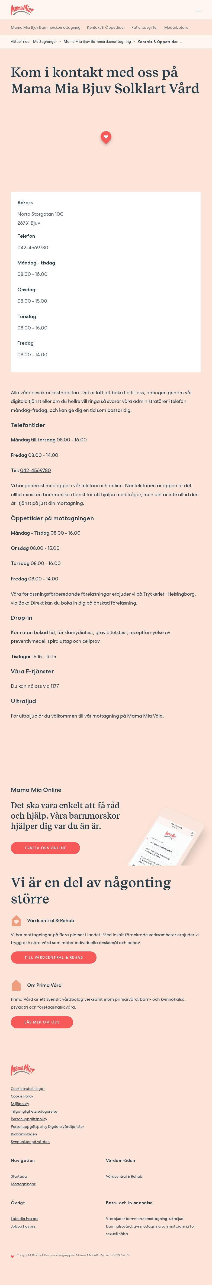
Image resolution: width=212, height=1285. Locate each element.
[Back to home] (22, 9)
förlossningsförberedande (51, 594)
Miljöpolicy (20, 1103)
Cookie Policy (22, 1096)
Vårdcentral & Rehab (124, 1176)
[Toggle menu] (196, 9)
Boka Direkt (31, 603)
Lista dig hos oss (24, 1218)
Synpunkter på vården (30, 1141)
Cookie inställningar (28, 1088)
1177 (55, 686)
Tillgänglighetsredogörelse (34, 1111)
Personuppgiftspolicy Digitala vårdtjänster (47, 1126)
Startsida (19, 1176)
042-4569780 (32, 247)
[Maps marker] (106, 139)
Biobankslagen (24, 1134)
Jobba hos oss (23, 1226)
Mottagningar (23, 1183)
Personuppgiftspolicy (29, 1118)
